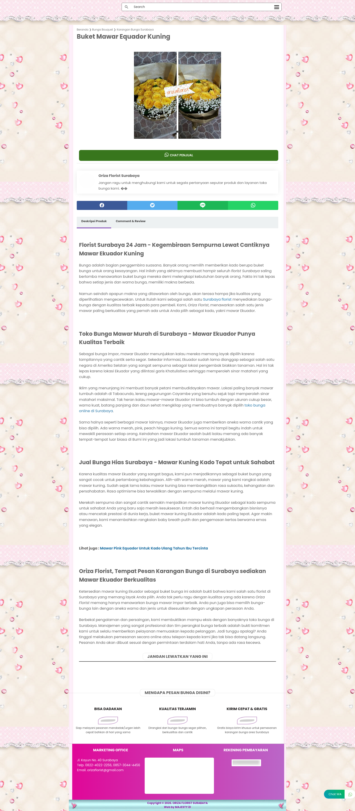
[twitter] (152, 205)
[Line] (203, 205)
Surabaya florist (217, 299)
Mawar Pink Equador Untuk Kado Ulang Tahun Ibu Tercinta (154, 548)
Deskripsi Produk (94, 221)
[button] (177, 131)
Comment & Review (130, 221)
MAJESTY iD (183, 807)
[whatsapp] (253, 205)
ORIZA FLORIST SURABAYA (190, 803)
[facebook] (102, 205)
